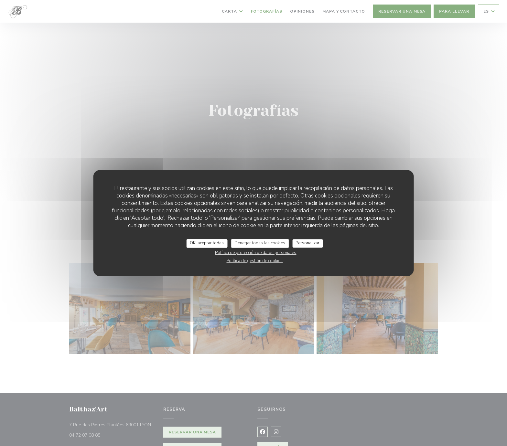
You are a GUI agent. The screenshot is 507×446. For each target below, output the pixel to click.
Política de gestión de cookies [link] (254, 261)
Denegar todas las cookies (259, 243)
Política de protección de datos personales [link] (255, 253)
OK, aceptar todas (207, 243)
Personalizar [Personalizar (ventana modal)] (307, 243)
